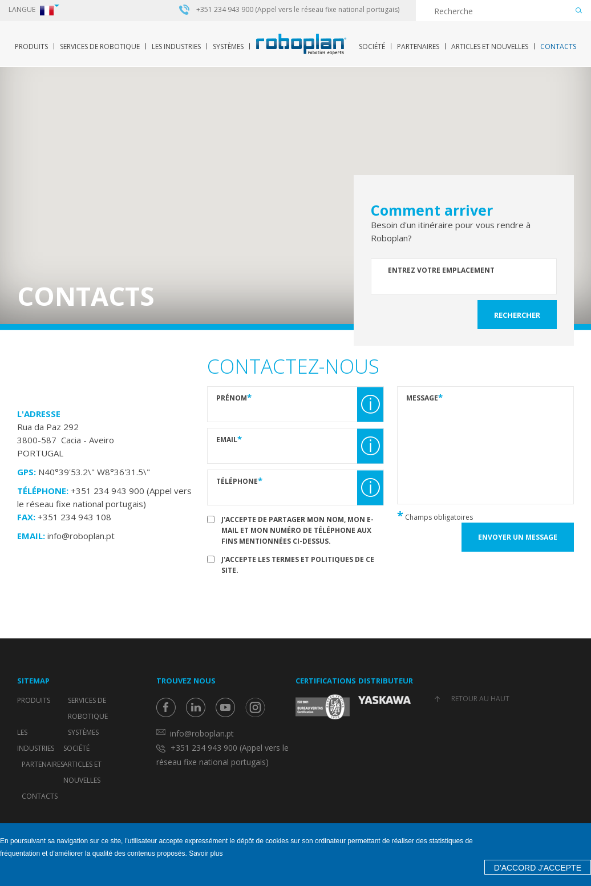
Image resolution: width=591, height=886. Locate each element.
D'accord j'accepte (537, 867)
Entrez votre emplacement (441, 270)
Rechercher (517, 315)
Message (424, 397)
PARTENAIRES (418, 46)
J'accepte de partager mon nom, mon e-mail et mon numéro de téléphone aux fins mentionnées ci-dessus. (297, 530)
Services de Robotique (100, 46)
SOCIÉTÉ (372, 46)
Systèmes (228, 46)
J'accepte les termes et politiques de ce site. (297, 565)
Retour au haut (480, 698)
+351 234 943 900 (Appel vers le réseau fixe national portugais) (297, 9)
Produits (31, 46)
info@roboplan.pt (81, 535)
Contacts (558, 46)
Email (229, 439)
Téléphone (239, 480)
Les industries (176, 46)
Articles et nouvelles (489, 46)
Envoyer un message (517, 537)
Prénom (234, 397)
